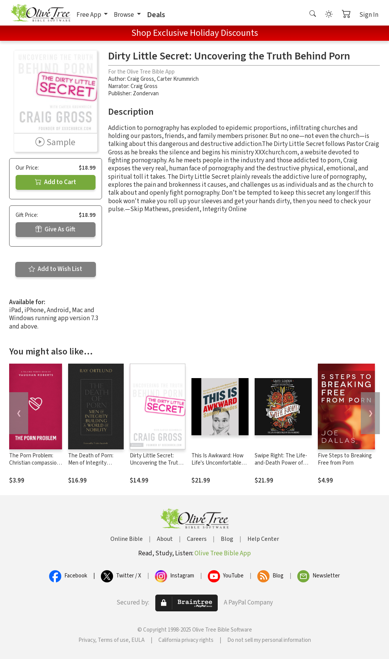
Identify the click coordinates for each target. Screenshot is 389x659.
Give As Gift (55, 229)
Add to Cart (55, 182)
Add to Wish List (55, 269)
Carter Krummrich (178, 79)
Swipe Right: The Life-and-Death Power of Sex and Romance (281, 463)
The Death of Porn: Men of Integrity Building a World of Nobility (90, 466)
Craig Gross (140, 79)
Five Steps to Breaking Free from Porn (345, 459)
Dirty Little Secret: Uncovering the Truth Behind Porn (155, 463)
